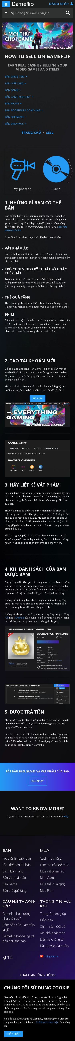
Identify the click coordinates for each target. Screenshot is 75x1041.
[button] (68, 13)
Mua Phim (47, 890)
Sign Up (37, 398)
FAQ (66, 816)
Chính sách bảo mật (47, 1022)
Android (19, 617)
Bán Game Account (18, 97)
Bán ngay (37, 781)
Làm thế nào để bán (16, 865)
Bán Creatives (14, 124)
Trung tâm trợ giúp (53, 913)
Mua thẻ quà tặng (52, 884)
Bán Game (12, 90)
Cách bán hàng (12, 871)
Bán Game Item (15, 76)
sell (49, 133)
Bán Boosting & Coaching (23, 110)
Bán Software (15, 117)
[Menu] (6, 4)
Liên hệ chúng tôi (52, 939)
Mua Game (48, 877)
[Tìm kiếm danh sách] (36, 13)
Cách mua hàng (51, 858)
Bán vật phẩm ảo (14, 877)
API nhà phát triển (52, 933)
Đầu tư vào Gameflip (54, 946)
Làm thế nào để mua (54, 865)
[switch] (7, 957)
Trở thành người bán (16, 858)
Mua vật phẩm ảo (52, 871)
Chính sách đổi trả (52, 926)
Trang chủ (31, 133)
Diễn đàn (46, 920)
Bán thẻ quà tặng (14, 890)
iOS (7, 617)
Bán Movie (12, 103)
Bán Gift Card (14, 83)
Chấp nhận (13, 1034)
